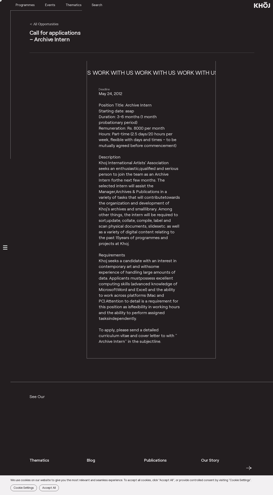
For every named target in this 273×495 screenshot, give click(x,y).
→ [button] (249, 470)
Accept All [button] (49, 487)
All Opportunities (45, 24)
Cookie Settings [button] (24, 487)
